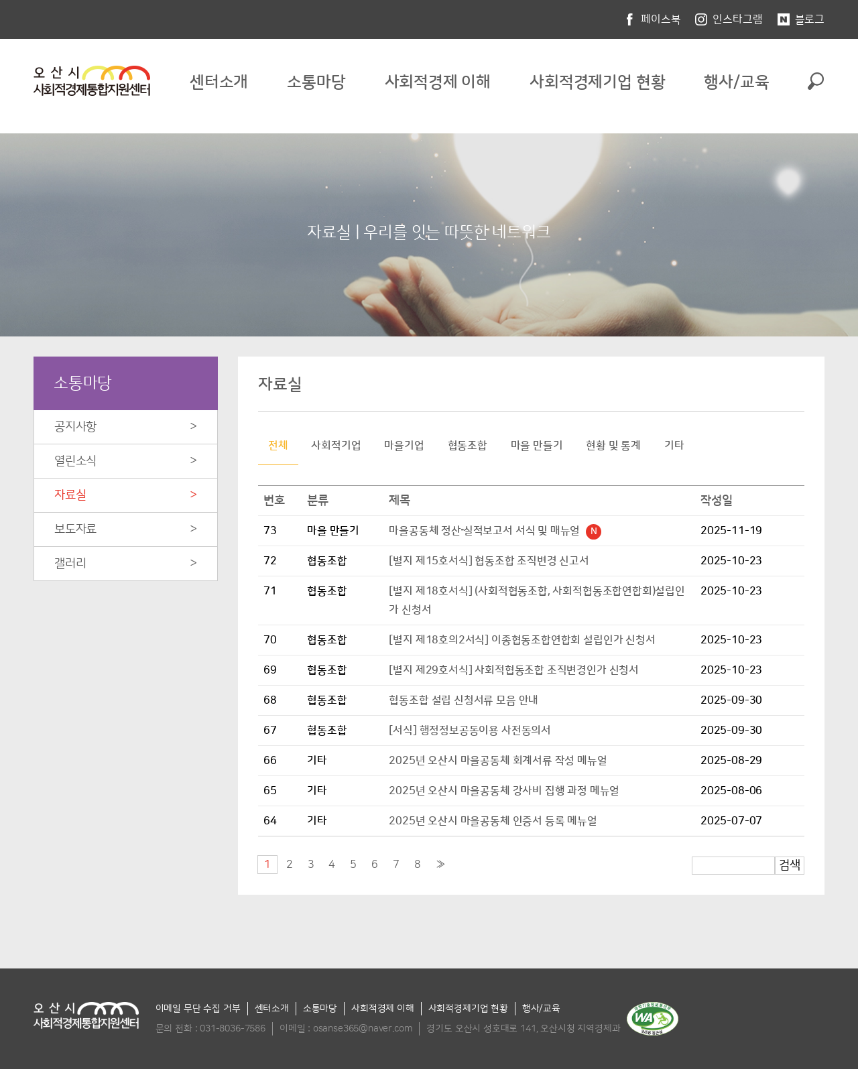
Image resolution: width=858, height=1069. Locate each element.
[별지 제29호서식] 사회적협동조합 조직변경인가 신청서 (514, 670)
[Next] (441, 864)
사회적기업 (336, 446)
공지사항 (75, 427)
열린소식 (75, 461)
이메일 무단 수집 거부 (198, 1008)
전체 (278, 446)
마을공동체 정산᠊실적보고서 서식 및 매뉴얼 (495, 531)
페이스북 (660, 19)
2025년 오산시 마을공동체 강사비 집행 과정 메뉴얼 (504, 791)
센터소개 (219, 82)
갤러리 (70, 563)
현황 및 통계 (613, 446)
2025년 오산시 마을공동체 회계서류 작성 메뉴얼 (498, 761)
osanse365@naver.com (363, 1028)
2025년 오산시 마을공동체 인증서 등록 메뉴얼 (493, 821)
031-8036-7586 (232, 1028)
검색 (789, 865)
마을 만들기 (537, 446)
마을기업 (404, 446)
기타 (674, 446)
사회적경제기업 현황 (597, 82)
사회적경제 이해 (438, 82)
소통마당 (316, 82)
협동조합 (467, 446)
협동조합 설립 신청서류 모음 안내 (463, 700)
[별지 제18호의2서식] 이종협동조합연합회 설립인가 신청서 (522, 640)
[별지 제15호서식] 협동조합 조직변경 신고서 (489, 561)
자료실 (70, 495)
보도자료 (75, 529)
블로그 (809, 19)
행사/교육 (736, 82)
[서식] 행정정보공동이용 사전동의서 (470, 731)
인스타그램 (737, 19)
